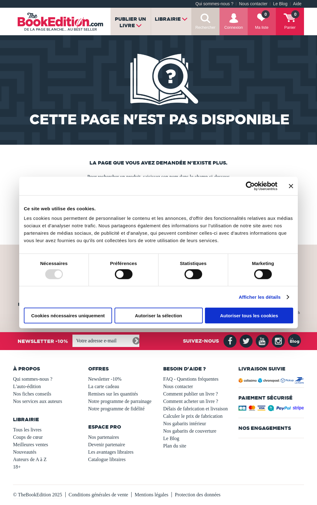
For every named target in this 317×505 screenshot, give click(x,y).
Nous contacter (253, 4)
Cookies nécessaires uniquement (68, 315)
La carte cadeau (103, 386)
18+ (17, 466)
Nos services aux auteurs (37, 401)
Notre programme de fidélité (116, 408)
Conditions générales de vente (98, 494)
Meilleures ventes (30, 444)
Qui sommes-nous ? (214, 4)
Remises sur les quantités (113, 393)
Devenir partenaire (106, 444)
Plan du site (174, 445)
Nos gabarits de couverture (189, 431)
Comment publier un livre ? (190, 393)
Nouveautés (25, 452)
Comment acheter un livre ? (190, 401)
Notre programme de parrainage (120, 401)
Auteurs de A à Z (29, 459)
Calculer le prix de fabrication (193, 416)
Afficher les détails (259, 296)
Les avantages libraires (111, 452)
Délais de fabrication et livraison (195, 408)
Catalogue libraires (107, 459)
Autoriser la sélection (158, 315)
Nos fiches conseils (32, 393)
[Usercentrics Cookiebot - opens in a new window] (250, 185)
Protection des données (198, 494)
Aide (297, 4)
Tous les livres (27, 429)
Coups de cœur (28, 437)
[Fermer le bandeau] (291, 186)
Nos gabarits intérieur (184, 423)
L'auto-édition (27, 386)
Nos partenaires (103, 437)
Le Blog (280, 4)
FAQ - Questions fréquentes (191, 379)
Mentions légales (151, 494)
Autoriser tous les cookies (249, 315)
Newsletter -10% (105, 379)
